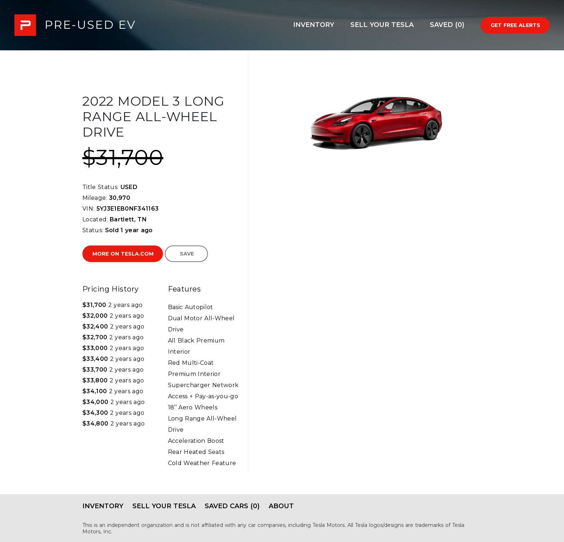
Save (187, 254)
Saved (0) (447, 25)
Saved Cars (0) (232, 506)
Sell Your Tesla (382, 25)
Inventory (313, 25)
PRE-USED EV (74, 25)
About (281, 506)
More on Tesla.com (123, 254)
